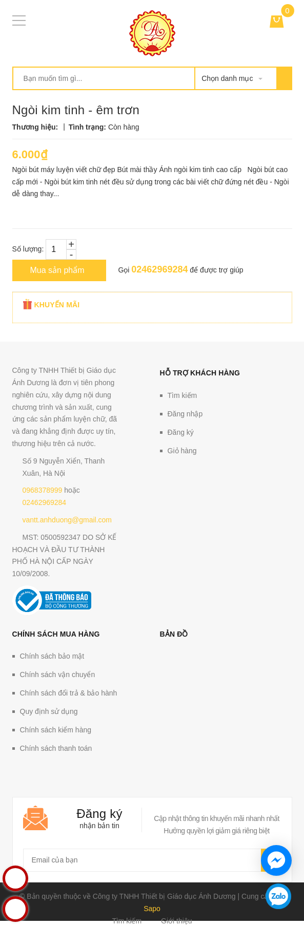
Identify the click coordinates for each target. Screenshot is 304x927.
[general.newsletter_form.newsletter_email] (152, 860)
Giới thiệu (176, 921)
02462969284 (159, 269)
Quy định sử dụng (49, 711)
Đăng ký (181, 432)
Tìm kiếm (182, 395)
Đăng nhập (185, 414)
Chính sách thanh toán (56, 748)
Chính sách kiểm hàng (56, 730)
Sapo (152, 908)
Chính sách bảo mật (52, 656)
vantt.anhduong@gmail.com (67, 520)
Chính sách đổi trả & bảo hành (68, 693)
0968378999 (43, 490)
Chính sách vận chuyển (57, 674)
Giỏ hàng (182, 451)
